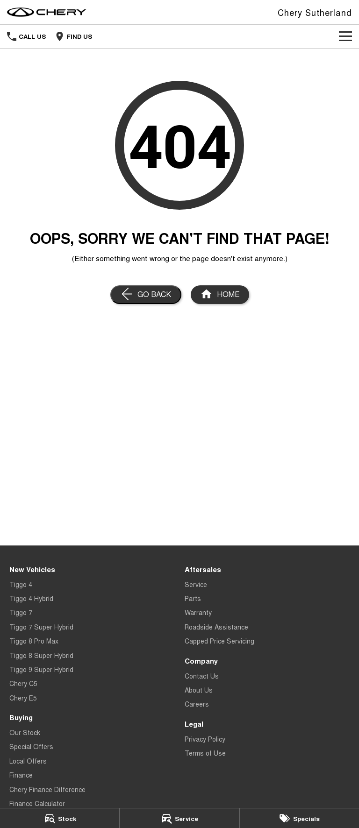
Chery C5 (23, 683)
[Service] (179, 818)
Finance (21, 774)
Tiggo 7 (20, 612)
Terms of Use (205, 752)
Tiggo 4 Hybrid (31, 598)
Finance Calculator (37, 803)
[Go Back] (145, 294)
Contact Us (202, 675)
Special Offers (31, 746)
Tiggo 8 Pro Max (33, 640)
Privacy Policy (205, 738)
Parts (193, 598)
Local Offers (28, 760)
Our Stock (24, 732)
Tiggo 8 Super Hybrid (41, 655)
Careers (197, 703)
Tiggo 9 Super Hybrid (41, 669)
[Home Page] (46, 12)
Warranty (198, 612)
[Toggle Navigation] (345, 36)
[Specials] (299, 818)
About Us (199, 689)
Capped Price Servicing (219, 640)
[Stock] (59, 818)
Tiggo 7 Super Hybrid (41, 626)
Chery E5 (23, 697)
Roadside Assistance (216, 626)
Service (196, 584)
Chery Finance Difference (47, 789)
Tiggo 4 (20, 584)
